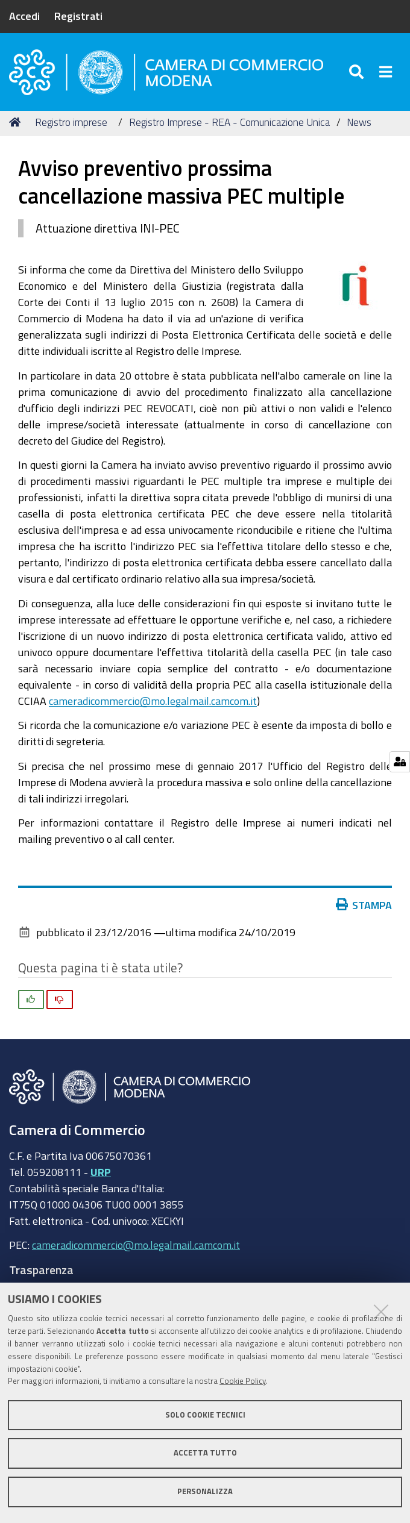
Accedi (24, 15)
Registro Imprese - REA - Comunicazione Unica (229, 122)
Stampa (364, 904)
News (359, 122)
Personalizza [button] (205, 1491)
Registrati (78, 15)
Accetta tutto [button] (205, 1453)
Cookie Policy (242, 1381)
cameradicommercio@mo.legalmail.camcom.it (153, 700)
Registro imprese (71, 122)
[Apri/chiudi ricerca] (358, 72)
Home (17, 122)
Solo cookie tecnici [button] (205, 1415)
